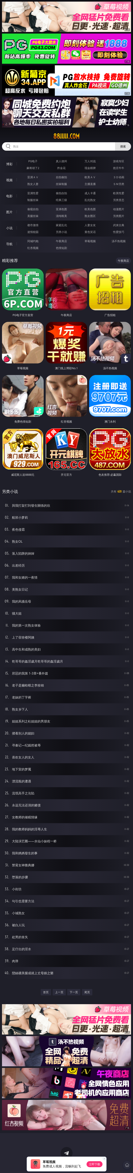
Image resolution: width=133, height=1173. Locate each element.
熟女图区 (90, 216)
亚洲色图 (61, 209)
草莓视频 (90, 241)
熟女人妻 (32, 184)
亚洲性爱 (32, 193)
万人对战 (90, 161)
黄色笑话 (90, 232)
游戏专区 (118, 161)
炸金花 (61, 168)
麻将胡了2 (33, 168)
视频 (9, 180)
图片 (9, 212)
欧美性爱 (118, 193)
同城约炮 (32, 241)
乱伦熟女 (90, 200)
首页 (46, 992)
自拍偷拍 (61, 177)
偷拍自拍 (61, 193)
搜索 (123, 146)
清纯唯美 (61, 216)
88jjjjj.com (66, 136)
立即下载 (94, 1164)
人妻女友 (90, 225)
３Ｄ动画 (118, 177)
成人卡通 (90, 193)
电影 (9, 196)
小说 (9, 228)
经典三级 (61, 200)
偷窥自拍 (32, 209)
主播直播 (90, 184)
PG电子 (33, 161)
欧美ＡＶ (90, 177)
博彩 (9, 164)
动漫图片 (118, 209)
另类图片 (118, 216)
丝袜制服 (61, 184)
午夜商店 (61, 241)
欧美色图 (90, 209)
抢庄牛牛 (118, 168)
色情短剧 (61, 248)
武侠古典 (118, 225)
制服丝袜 (32, 200)
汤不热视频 (119, 241)
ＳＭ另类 (118, 184)
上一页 (59, 992)
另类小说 (61, 232)
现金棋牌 (90, 168)
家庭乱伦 (61, 225)
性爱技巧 (118, 232)
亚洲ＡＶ (32, 177)
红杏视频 (32, 248)
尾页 (87, 992)
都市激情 (32, 225)
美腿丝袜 (32, 216)
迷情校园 (32, 232)
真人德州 (61, 161)
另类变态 (118, 200)
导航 (9, 244)
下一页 (74, 992)
